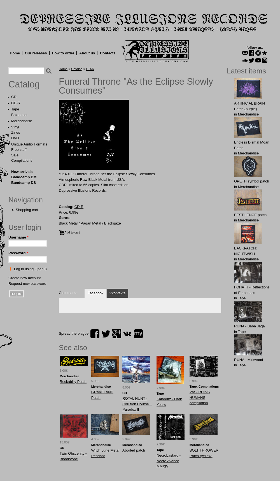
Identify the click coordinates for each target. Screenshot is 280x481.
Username (18, 237)
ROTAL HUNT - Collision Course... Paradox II (137, 403)
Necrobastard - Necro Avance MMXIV (169, 460)
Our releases (36, 53)
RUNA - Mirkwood (248, 360)
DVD (15, 138)
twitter (105, 333)
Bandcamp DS (23, 183)
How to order (63, 53)
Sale (14, 155)
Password (18, 253)
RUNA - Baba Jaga (249, 326)
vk (127, 333)
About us (87, 53)
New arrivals (22, 172)
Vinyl (15, 127)
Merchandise (21, 121)
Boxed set (19, 115)
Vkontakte (117, 293)
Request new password (27, 283)
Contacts (108, 53)
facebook (94, 333)
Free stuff (19, 149)
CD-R (15, 103)
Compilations (21, 160)
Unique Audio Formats (29, 144)
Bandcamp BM (23, 177)
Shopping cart (27, 210)
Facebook (95, 293)
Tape (15, 109)
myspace (138, 333)
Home (15, 53)
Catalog (24, 84)
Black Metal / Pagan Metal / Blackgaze (90, 223)
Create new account (24, 278)
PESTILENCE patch (250, 215)
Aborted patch (133, 450)
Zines (15, 132)
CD (14, 97)
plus (116, 333)
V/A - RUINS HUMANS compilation (200, 397)
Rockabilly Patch (73, 382)
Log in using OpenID (30, 269)
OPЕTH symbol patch (251, 181)
